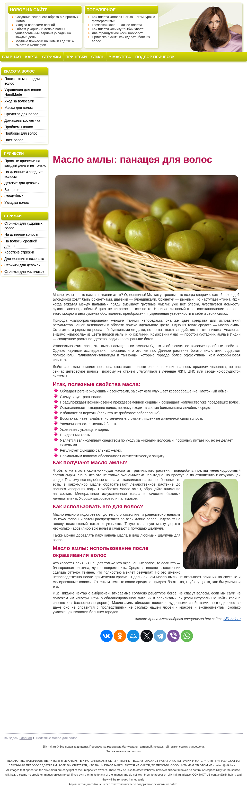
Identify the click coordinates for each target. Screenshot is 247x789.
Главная (26, 738)
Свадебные (14, 196)
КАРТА (31, 57)
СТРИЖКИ (51, 57)
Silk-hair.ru (232, 619)
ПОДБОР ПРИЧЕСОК (155, 57)
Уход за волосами (19, 101)
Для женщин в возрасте (24, 259)
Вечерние (12, 190)
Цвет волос (13, 140)
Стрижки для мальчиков (24, 271)
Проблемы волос (18, 127)
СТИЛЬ (97, 57)
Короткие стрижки (19, 252)
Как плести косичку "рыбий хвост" (118, 29)
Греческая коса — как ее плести (117, 25)
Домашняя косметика (22, 120)
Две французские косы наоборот (117, 33)
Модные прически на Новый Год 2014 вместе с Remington (44, 43)
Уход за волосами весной (35, 25)
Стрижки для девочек (22, 265)
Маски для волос (18, 108)
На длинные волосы (21, 234)
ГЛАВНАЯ (11, 57)
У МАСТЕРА (120, 57)
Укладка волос (16, 202)
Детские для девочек (21, 183)
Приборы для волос (21, 133)
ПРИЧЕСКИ (76, 57)
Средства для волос (21, 114)
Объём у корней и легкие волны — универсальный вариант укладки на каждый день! (43, 33)
